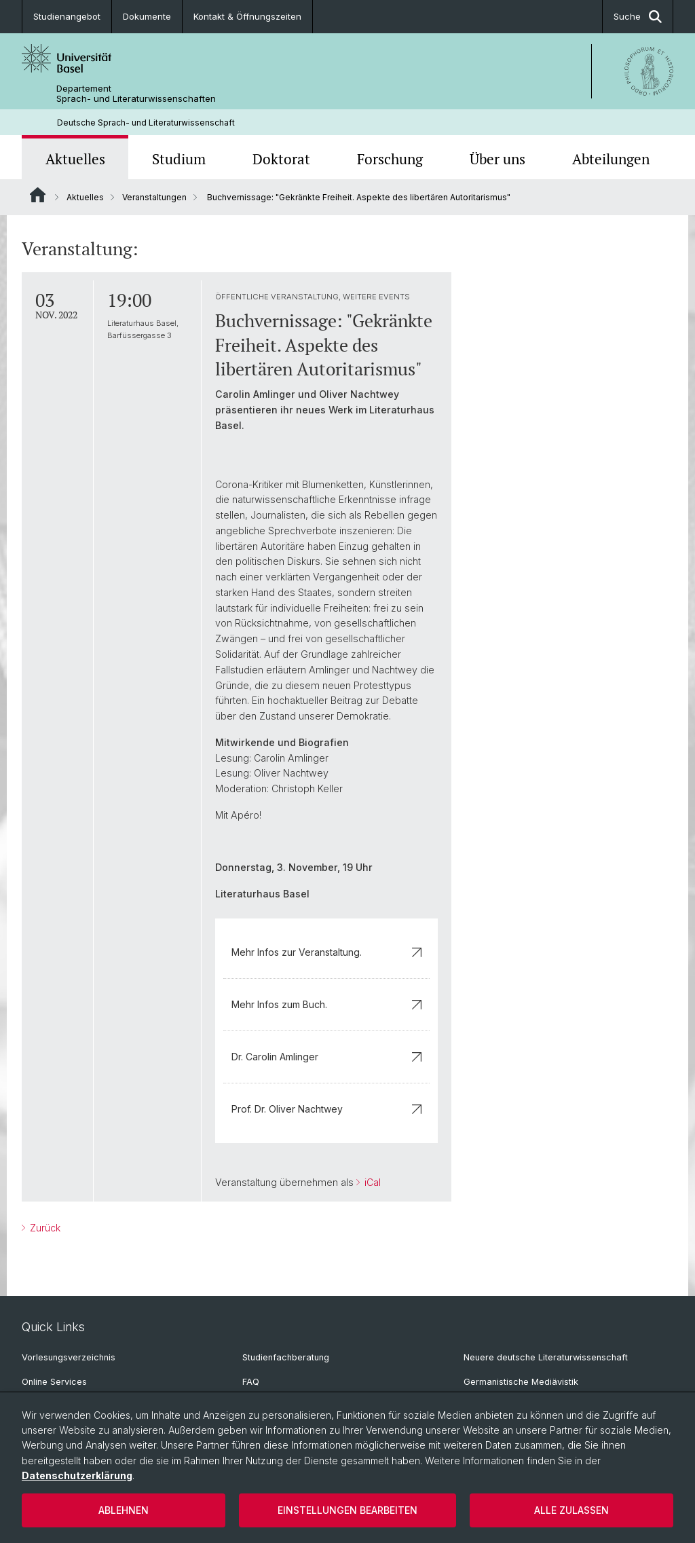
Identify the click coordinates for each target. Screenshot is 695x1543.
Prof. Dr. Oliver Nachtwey (326, 1109)
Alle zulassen (571, 1510)
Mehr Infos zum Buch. (326, 1004)
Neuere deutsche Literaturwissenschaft (546, 1357)
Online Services (54, 1382)
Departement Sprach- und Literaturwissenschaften (136, 93)
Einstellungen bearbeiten (347, 1510)
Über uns (497, 158)
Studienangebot (66, 16)
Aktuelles (75, 158)
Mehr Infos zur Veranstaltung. (326, 952)
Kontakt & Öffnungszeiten (247, 16)
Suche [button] (638, 16)
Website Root (37, 194)
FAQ (250, 1382)
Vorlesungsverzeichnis (68, 1357)
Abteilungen (611, 158)
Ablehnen (123, 1510)
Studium (179, 158)
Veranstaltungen (154, 197)
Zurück (43, 1227)
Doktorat (281, 158)
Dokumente (147, 16)
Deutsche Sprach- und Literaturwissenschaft (146, 122)
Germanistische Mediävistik (521, 1382)
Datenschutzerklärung (77, 1475)
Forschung (390, 158)
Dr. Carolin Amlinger (326, 1056)
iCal (371, 1182)
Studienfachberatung (285, 1357)
